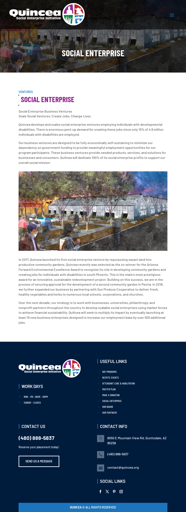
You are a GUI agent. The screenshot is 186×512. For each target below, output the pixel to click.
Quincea (76, 507)
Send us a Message (38, 461)
